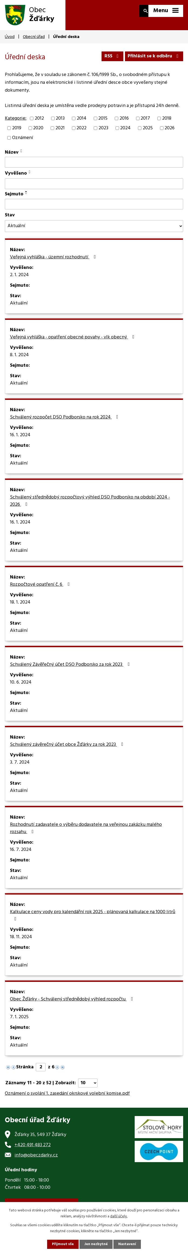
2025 (148, 133)
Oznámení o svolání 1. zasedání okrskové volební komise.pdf (67, 1098)
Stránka (25, 1072)
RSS (109, 56)
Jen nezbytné (96, 1244)
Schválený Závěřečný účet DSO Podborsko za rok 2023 (71, 669)
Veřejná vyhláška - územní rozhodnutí (54, 262)
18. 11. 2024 (21, 941)
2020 (38, 133)
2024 (125, 133)
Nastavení (128, 1244)
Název (12, 157)
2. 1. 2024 (19, 279)
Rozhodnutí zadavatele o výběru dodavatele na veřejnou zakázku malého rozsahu (86, 833)
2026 (170, 133)
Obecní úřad (34, 36)
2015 (102, 123)
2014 (81, 123)
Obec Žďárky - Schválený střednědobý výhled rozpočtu (72, 1004)
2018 (166, 123)
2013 (60, 123)
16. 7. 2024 (21, 854)
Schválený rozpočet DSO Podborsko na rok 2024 (65, 422)
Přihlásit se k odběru (152, 56)
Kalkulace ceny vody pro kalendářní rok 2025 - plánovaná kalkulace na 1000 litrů (92, 919)
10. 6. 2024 (21, 687)
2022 (81, 133)
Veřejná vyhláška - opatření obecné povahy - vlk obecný (73, 342)
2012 (39, 123)
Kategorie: (15, 123)
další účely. (118, 1216)
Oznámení (22, 142)
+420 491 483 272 (33, 1149)
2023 (103, 133)
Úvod (10, 36)
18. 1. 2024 (20, 607)
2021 (60, 133)
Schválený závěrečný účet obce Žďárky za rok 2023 (68, 749)
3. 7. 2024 (20, 767)
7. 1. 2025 (19, 1022)
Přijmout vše (62, 1244)
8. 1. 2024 (19, 359)
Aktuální (19, 308)
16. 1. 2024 (20, 440)
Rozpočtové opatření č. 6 (41, 589)
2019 (16, 133)
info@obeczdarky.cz (36, 1159)
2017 (145, 123)
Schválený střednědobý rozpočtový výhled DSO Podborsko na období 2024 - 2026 (90, 505)
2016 (124, 123)
